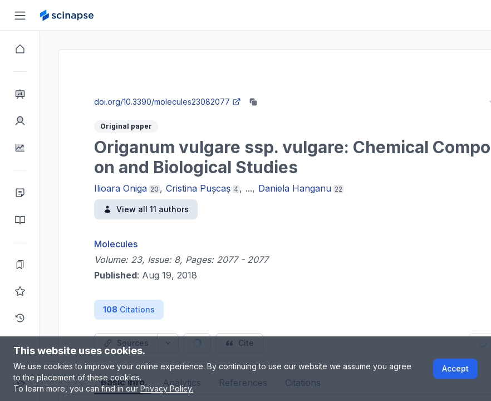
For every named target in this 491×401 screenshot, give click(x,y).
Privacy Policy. (166, 388)
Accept (455, 368)
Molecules (116, 244)
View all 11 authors (146, 209)
